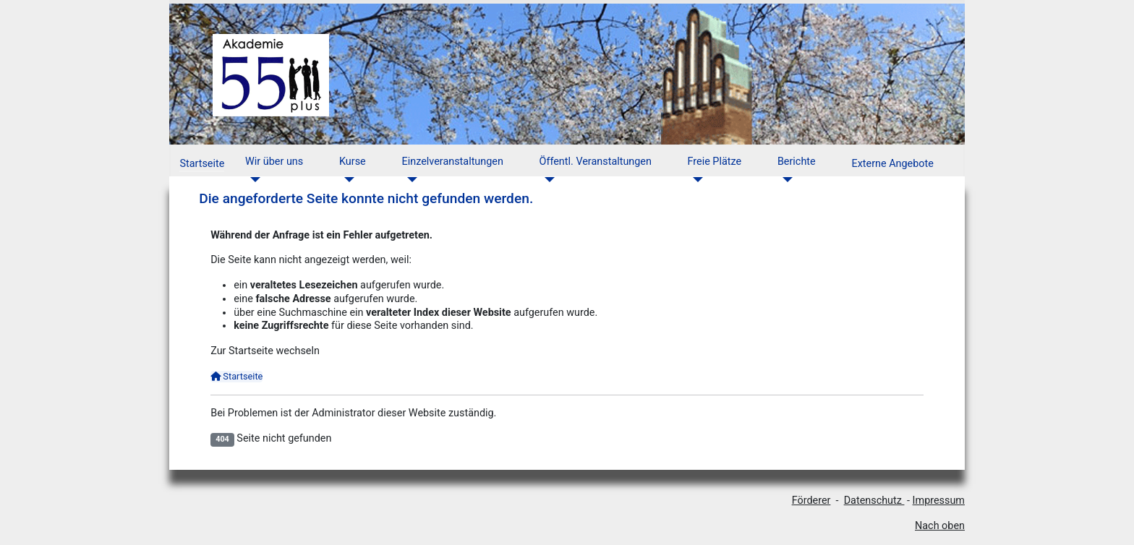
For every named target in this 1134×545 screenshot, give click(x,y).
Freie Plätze (715, 161)
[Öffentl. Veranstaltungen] (547, 179)
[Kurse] (346, 179)
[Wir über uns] (252, 179)
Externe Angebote (892, 164)
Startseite (201, 164)
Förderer (811, 500)
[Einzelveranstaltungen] (409, 179)
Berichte (796, 161)
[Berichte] (785, 179)
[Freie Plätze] (695, 179)
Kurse (352, 161)
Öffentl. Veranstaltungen (596, 161)
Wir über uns (274, 161)
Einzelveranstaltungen (452, 161)
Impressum (939, 500)
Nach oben (940, 526)
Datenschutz (874, 500)
